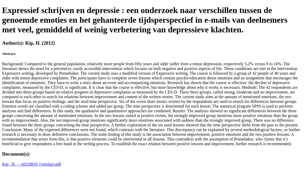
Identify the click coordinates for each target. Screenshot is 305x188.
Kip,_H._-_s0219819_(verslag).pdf (31, 164)
